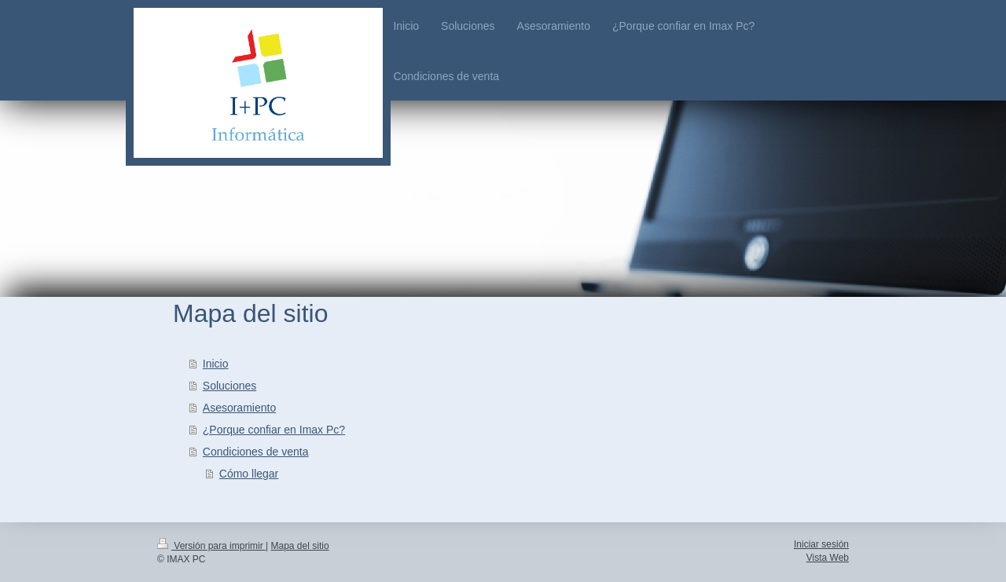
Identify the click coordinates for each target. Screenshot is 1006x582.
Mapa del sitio (300, 545)
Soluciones (230, 385)
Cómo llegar (248, 473)
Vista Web (827, 557)
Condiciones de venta (256, 451)
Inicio (216, 363)
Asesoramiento (239, 407)
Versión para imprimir (211, 545)
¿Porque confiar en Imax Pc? (274, 429)
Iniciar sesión (821, 544)
